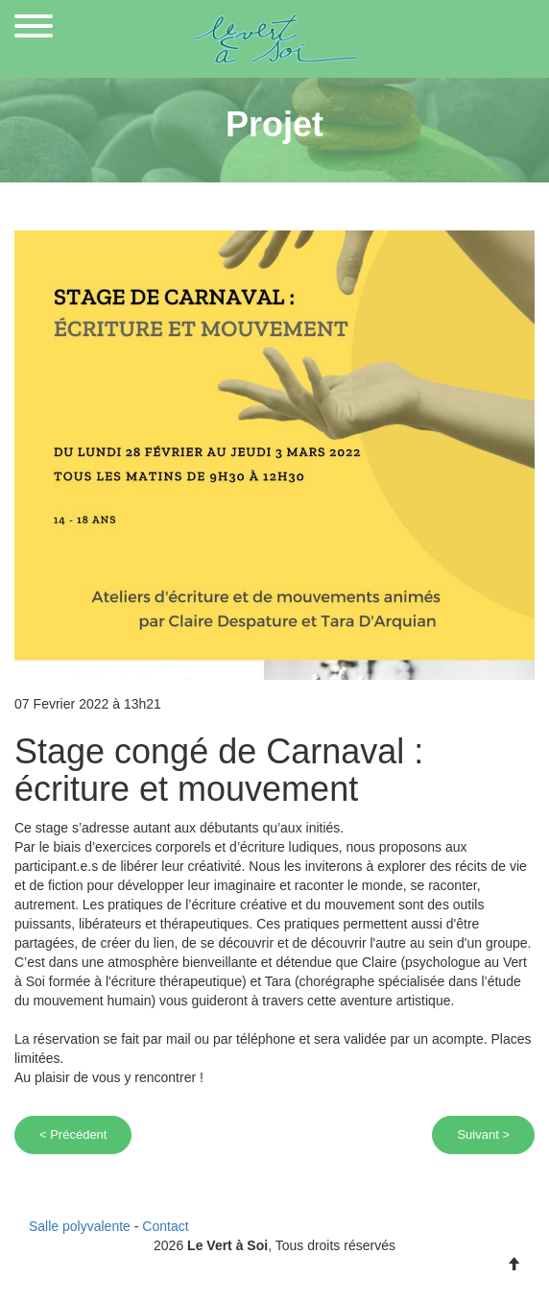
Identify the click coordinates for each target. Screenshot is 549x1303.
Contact (165, 1226)
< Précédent (73, 1134)
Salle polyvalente (80, 1226)
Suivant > (483, 1134)
